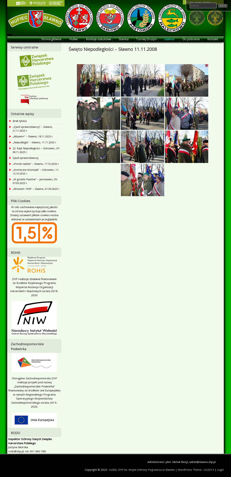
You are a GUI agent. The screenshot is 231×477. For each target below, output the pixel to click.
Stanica (123, 39)
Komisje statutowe (98, 39)
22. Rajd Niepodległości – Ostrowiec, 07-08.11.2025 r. (36, 150)
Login (220, 469)
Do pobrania (191, 39)
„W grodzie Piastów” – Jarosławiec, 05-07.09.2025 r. (35, 181)
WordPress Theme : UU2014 (196, 469)
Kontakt (212, 39)
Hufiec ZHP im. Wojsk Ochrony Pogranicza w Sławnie (142, 469)
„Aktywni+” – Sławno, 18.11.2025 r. (33, 136)
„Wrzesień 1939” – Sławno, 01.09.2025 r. (36, 189)
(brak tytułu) (20, 121)
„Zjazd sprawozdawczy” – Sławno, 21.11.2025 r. (33, 128)
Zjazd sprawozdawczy (25, 158)
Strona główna (51, 39)
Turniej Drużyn (146, 39)
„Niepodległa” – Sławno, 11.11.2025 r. (34, 142)
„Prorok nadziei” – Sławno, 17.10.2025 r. (36, 163)
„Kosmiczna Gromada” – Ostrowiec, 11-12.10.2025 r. (36, 171)
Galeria (169, 39)
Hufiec (73, 39)
